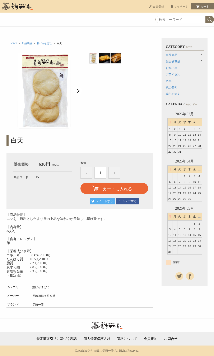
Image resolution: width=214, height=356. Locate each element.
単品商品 (27, 43)
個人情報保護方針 (97, 338)
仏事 (169, 81)
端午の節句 (173, 94)
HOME (13, 43)
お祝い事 (171, 68)
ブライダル (173, 74)
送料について (127, 338)
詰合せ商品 (173, 61)
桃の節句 (171, 87)
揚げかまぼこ (44, 43)
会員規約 (150, 338)
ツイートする (104, 201)
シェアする (129, 201)
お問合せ (170, 338)
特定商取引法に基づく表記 (57, 338)
